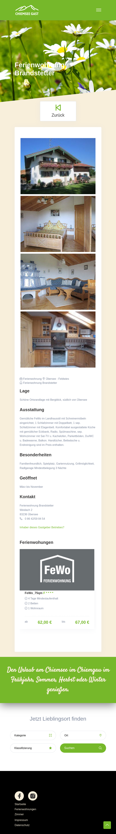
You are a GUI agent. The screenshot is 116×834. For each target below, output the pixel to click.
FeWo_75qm (34, 593)
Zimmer (19, 814)
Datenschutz (22, 825)
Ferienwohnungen (25, 809)
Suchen (83, 748)
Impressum (21, 820)
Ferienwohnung (31, 378)
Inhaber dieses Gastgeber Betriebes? (42, 527)
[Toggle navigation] (98, 10)
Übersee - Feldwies (55, 378)
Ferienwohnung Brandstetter (38, 382)
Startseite (20, 804)
